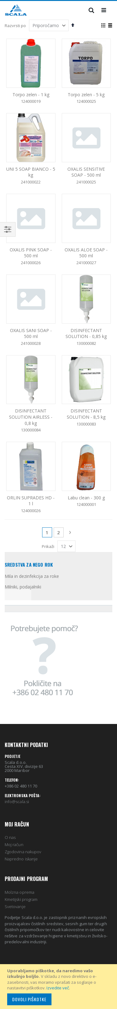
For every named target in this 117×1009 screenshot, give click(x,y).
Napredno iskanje (21, 859)
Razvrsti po (15, 25)
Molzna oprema (19, 892)
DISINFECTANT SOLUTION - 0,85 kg (86, 333)
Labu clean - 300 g (86, 498)
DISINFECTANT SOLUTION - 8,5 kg (86, 414)
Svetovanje (15, 906)
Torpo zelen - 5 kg (86, 95)
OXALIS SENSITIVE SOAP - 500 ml (86, 172)
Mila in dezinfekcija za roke (32, 576)
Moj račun (14, 844)
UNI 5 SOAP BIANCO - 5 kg (30, 172)
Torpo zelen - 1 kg (30, 95)
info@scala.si (17, 801)
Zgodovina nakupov (23, 851)
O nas (10, 837)
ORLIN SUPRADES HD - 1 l (31, 501)
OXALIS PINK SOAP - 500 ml (31, 253)
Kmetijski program (21, 899)
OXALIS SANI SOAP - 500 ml (31, 333)
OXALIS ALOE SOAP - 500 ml (86, 253)
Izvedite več (57, 988)
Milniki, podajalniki (23, 587)
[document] (59, 986)
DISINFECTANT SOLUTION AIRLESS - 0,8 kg (30, 417)
